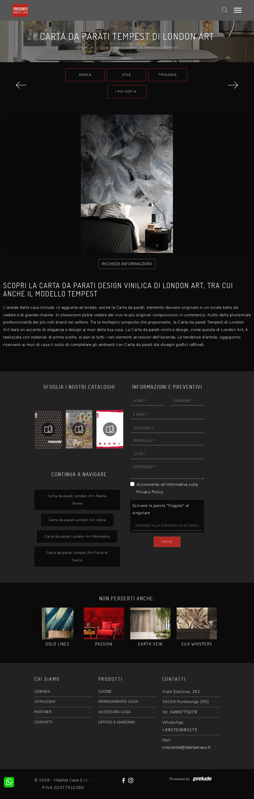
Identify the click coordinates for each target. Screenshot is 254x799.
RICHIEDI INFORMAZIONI (127, 264)
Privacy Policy (149, 492)
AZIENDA (42, 691)
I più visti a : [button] (126, 92)
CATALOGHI (44, 701)
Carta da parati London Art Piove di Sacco (77, 556)
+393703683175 (180, 730)
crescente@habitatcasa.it (186, 747)
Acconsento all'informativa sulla (167, 488)
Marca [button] (85, 75)
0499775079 (183, 712)
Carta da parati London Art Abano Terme (77, 499)
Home (81, 48)
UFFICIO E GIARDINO (116, 722)
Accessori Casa (105, 48)
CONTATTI (43, 722)
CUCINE (105, 691)
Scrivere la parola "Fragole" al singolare (160, 509)
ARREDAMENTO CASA (118, 701)
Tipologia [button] (167, 75)
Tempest (170, 48)
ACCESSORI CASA (114, 711)
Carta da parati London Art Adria (77, 519)
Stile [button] (126, 75)
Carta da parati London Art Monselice (77, 536)
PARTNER (43, 711)
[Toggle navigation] (238, 10)
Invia (167, 542)
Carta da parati (141, 48)
